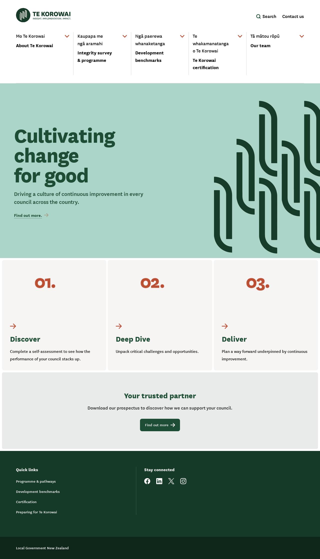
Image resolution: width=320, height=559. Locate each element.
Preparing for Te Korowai (36, 512)
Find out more (160, 424)
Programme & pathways (36, 481)
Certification (26, 501)
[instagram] (183, 482)
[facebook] (147, 482)
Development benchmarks (38, 491)
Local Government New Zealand (42, 548)
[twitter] (171, 482)
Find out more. (31, 215)
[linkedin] (159, 482)
